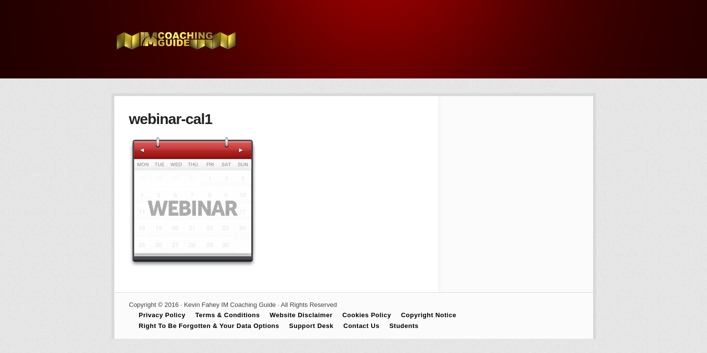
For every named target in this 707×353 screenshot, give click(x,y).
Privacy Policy (162, 315)
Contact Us (361, 325)
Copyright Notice (429, 315)
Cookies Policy (366, 315)
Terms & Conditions (227, 315)
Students (404, 325)
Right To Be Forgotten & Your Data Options (209, 325)
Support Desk (311, 325)
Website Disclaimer (301, 315)
